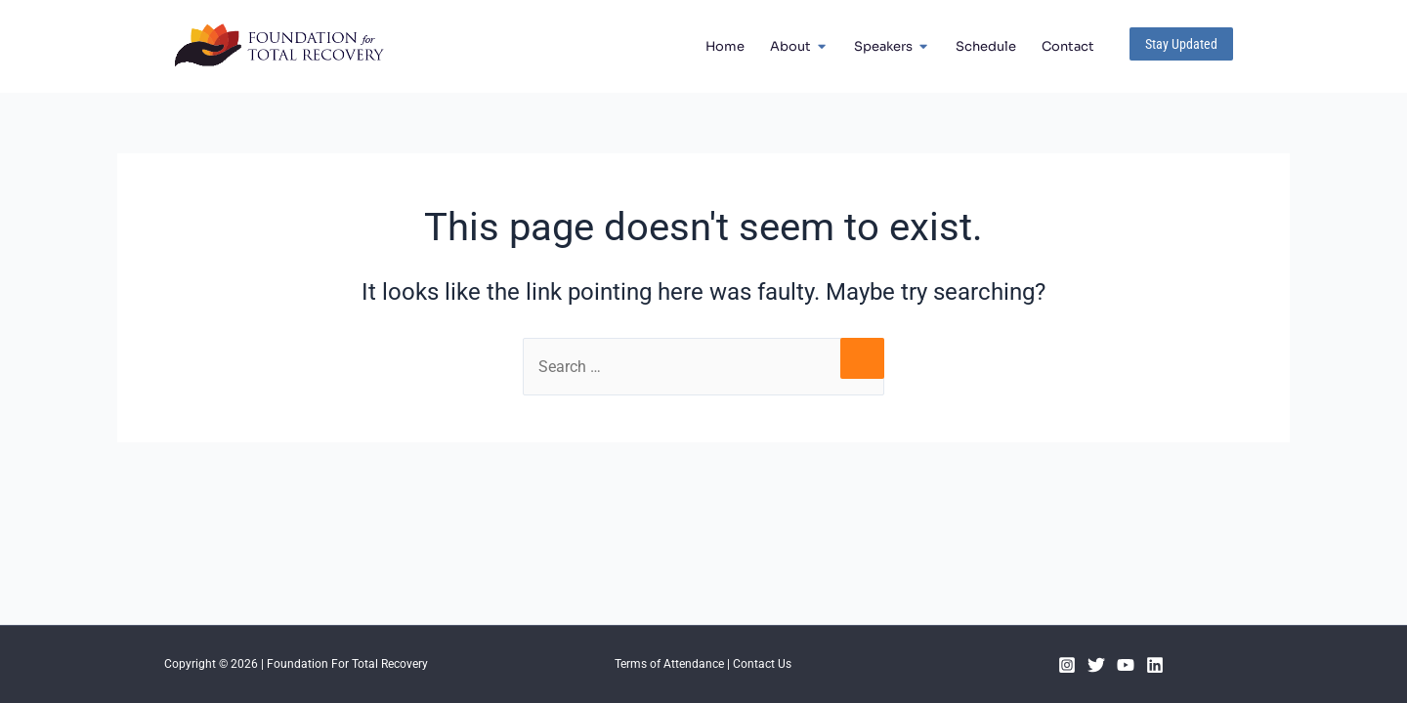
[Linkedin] (1155, 665)
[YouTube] (1125, 665)
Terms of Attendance (669, 664)
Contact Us (762, 664)
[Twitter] (1096, 665)
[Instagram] (1067, 665)
